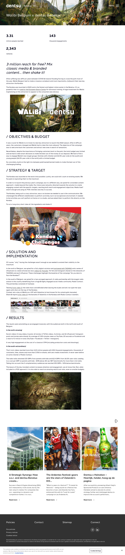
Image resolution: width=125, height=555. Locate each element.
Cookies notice (11, 535)
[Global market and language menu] (29, 6)
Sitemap (67, 522)
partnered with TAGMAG (63, 268)
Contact (39, 522)
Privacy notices (12, 532)
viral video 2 (22, 295)
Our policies (10, 529)
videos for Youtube (41, 271)
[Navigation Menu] (114, 6)
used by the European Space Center (33, 89)
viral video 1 (17, 288)
